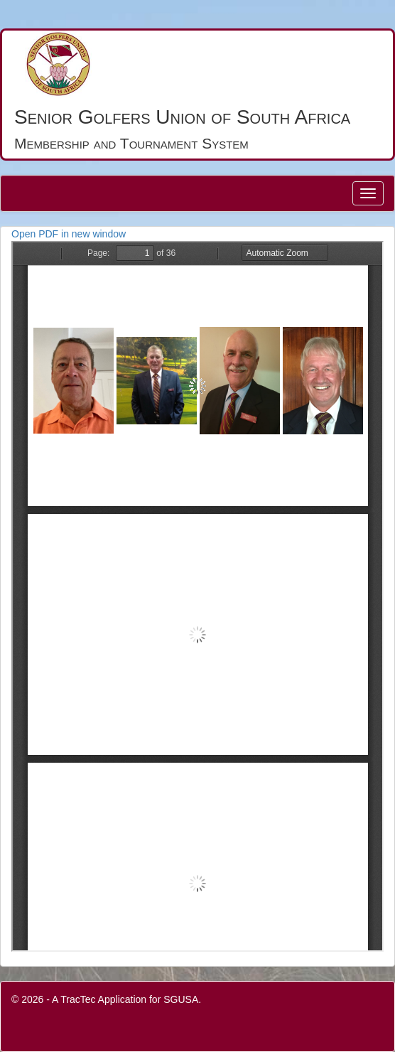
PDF (197, 596)
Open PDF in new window (68, 234)
